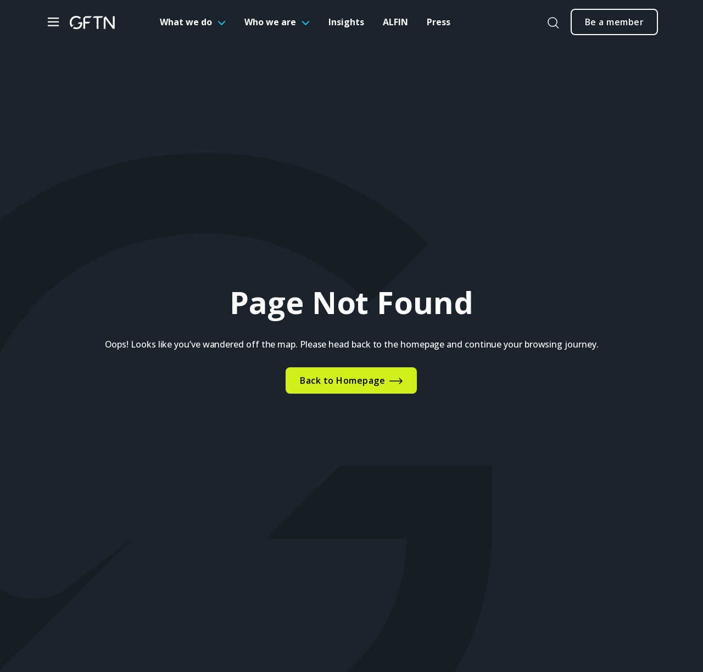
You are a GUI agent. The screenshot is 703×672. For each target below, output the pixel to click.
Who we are (270, 22)
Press (438, 22)
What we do (186, 22)
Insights (346, 22)
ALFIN (395, 22)
